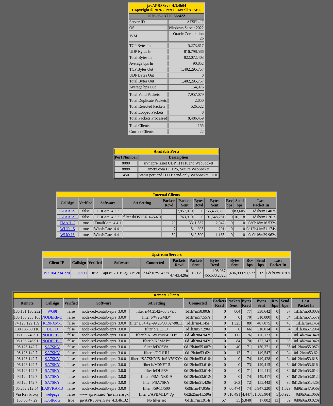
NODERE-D (52, 317)
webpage (52, 394)
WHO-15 (67, 229)
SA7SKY (52, 347)
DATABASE (67, 211)
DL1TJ (52, 329)
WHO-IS (67, 235)
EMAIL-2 (67, 223)
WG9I (52, 311)
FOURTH (79, 273)
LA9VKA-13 (52, 388)
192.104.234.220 (56, 273)
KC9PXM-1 (52, 323)
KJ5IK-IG (52, 400)
